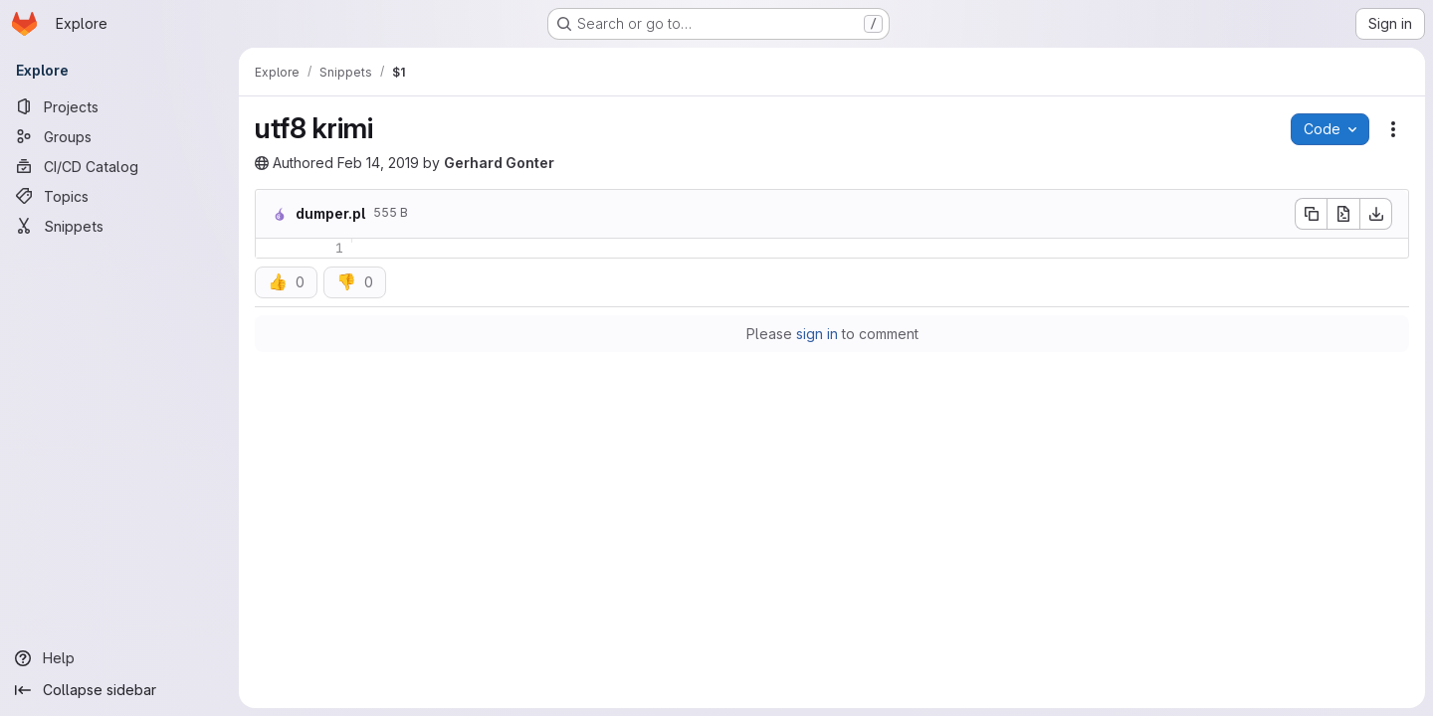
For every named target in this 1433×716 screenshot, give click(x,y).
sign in (817, 333)
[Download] (1376, 214)
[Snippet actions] (1393, 129)
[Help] (119, 658)
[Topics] (119, 196)
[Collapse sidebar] (119, 690)
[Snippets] (119, 226)
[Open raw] (1343, 214)
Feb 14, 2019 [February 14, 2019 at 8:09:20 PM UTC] (378, 162)
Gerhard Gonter (499, 162)
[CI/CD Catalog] (119, 166)
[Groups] (119, 136)
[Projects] (119, 106)
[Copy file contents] (1311, 214)
